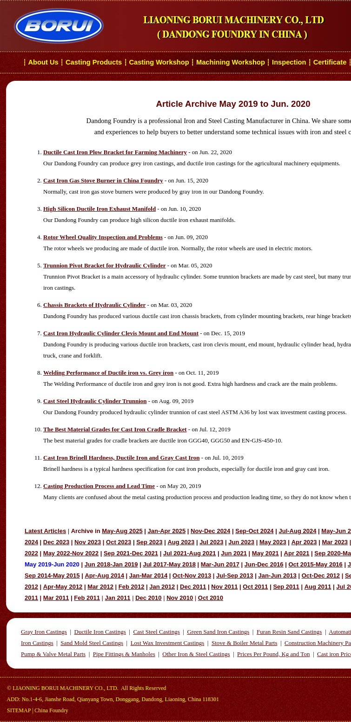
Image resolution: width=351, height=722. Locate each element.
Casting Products (94, 62)
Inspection (289, 62)
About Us (43, 62)
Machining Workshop (230, 62)
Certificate (330, 62)
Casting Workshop (159, 62)
